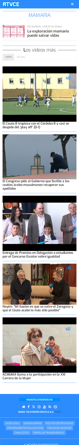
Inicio (57, 412)
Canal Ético (22, 432)
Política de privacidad (59, 423)
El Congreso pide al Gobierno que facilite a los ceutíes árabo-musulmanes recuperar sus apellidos (36, 185)
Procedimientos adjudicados (25, 428)
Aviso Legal (12, 423)
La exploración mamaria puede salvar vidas (48, 33)
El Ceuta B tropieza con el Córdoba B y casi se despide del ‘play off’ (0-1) (36, 125)
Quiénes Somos (33, 423)
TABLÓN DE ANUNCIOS (59, 428)
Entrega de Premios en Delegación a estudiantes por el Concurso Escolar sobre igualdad (38, 255)
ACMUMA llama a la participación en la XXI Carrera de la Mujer (34, 376)
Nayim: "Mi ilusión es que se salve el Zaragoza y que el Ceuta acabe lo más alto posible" (38, 308)
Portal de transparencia (48, 432)
